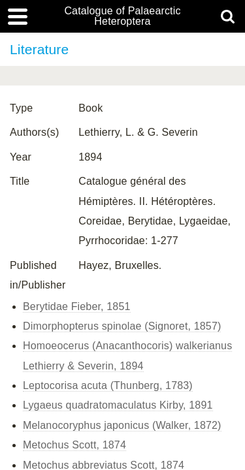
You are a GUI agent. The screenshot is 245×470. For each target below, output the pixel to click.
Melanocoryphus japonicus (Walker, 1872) (122, 425)
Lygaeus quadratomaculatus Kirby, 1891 (118, 405)
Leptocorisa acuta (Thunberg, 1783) (108, 385)
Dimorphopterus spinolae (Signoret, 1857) (122, 326)
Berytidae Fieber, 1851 (77, 306)
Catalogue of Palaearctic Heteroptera (122, 16)
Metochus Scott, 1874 (74, 444)
